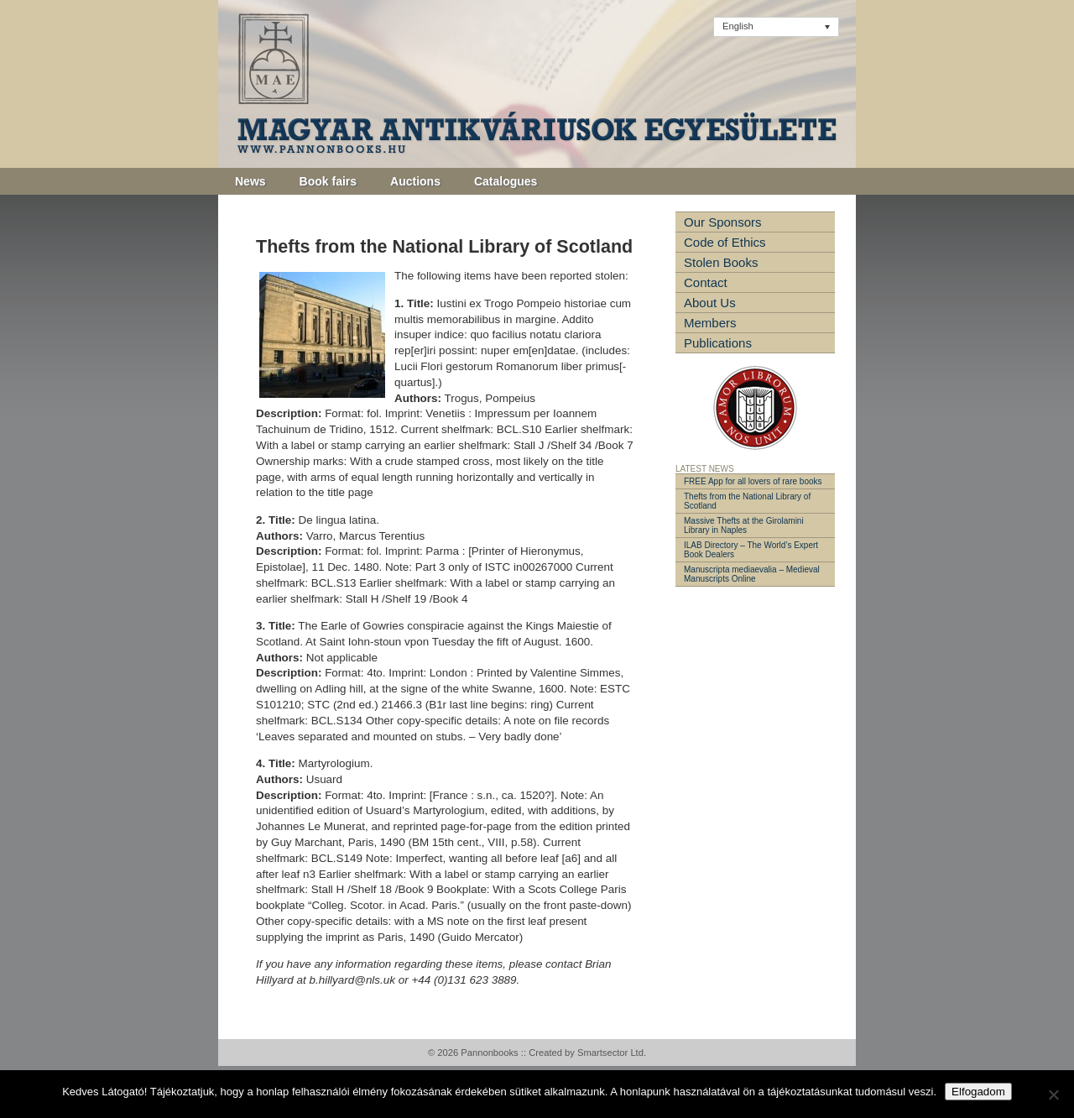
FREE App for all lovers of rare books (753, 481)
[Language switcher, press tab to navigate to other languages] (776, 27)
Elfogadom (978, 1091)
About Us (710, 302)
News (250, 181)
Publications (718, 343)
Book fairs (328, 181)
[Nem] (1053, 1094)
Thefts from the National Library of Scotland (747, 501)
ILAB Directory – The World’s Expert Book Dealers (751, 550)
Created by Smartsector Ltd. (587, 1052)
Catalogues (505, 181)
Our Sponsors (723, 222)
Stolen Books (721, 262)
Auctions (415, 181)
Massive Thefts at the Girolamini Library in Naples (744, 525)
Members (710, 323)
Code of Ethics (725, 242)
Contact (705, 282)
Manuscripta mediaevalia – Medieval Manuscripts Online (752, 574)
